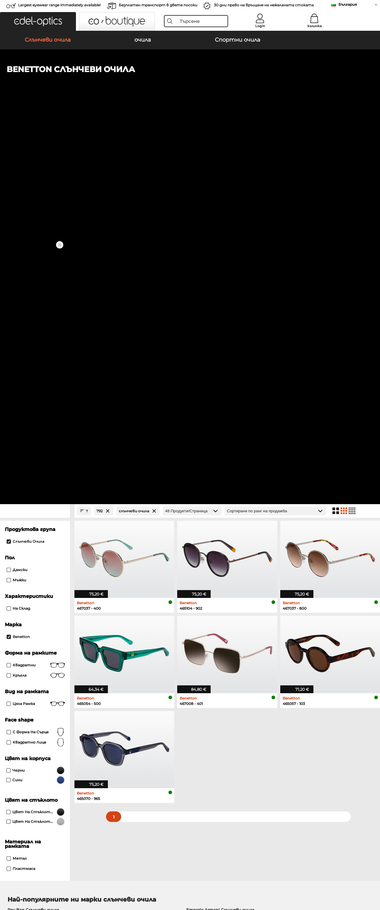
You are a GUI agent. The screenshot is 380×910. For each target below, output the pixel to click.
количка (314, 26)
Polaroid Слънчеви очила (211, 535)
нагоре (366, 881)
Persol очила (204, 594)
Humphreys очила (26, 608)
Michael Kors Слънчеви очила (38, 557)
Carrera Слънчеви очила (32, 550)
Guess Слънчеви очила (209, 550)
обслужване (142, 757)
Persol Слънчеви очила (31, 542)
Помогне (262, 757)
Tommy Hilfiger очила (213, 608)
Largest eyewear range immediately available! (59, 5)
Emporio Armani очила (31, 615)
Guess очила (204, 586)
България (347, 4)
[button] (38, 21)
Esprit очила (203, 615)
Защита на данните (38, 881)
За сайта (74, 881)
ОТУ (9, 881)
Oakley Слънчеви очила (32, 535)
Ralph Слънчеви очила (209, 557)
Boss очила (202, 601)
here (160, 686)
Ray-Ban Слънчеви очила (33, 528)
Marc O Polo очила (26, 601)
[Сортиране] (275, 129)
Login (260, 26)
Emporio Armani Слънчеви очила (220, 528)
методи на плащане (150, 766)
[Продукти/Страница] (192, 129)
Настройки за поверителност (38, 766)
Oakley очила (21, 594)
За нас (12, 757)
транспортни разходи (153, 774)
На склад (18, 227)
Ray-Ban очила (23, 586)
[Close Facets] (35, 129)
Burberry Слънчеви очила (212, 542)
